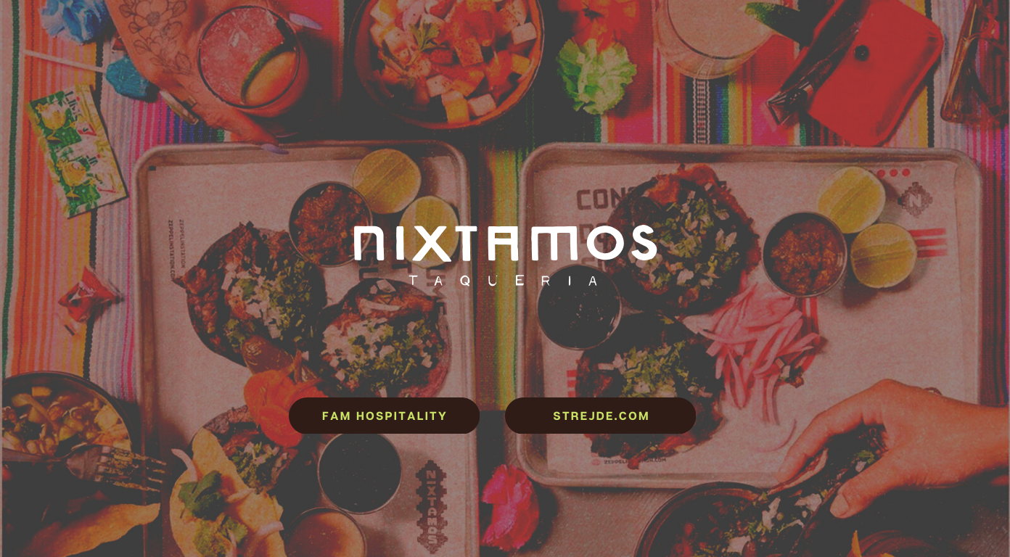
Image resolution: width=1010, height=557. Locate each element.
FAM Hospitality (385, 415)
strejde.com (601, 415)
